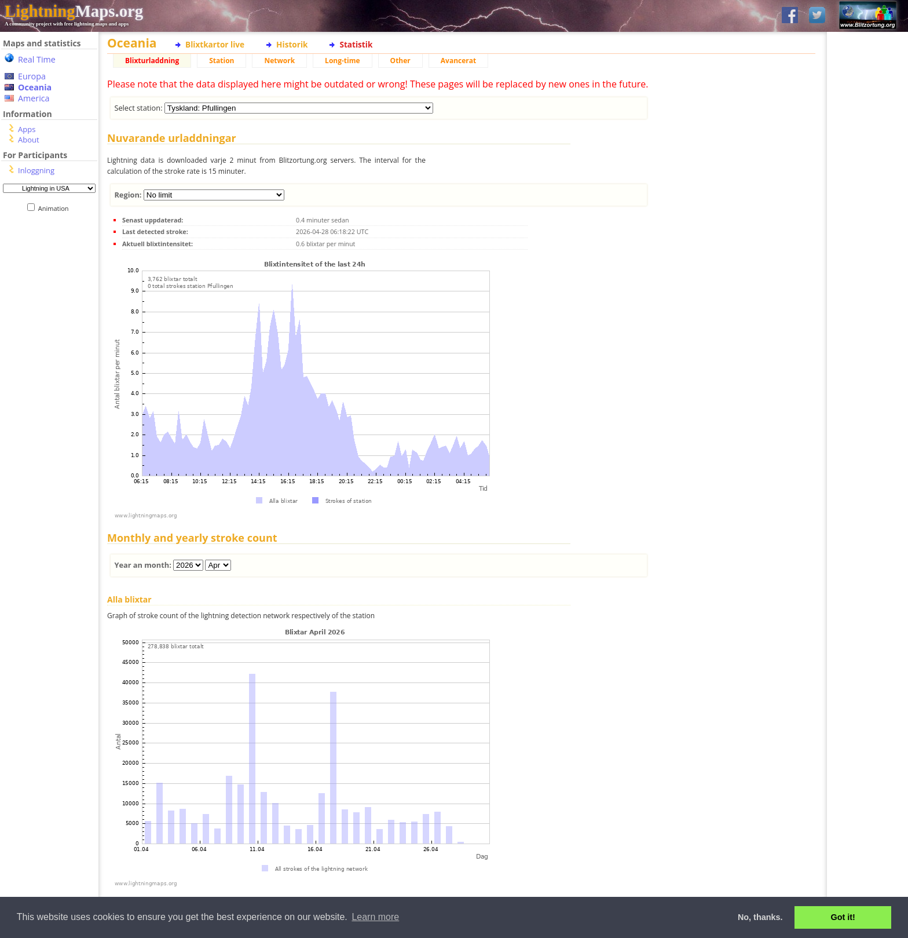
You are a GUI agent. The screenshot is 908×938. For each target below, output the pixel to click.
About (28, 139)
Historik (291, 44)
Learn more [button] (375, 917)
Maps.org (74, 11)
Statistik (355, 44)
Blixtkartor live (214, 44)
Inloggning (36, 170)
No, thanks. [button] (760, 917)
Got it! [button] (843, 917)
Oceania (35, 87)
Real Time (37, 59)
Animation (56, 208)
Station (221, 60)
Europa (32, 76)
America (34, 98)
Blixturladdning (152, 60)
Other (400, 60)
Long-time (342, 60)
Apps (26, 129)
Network (279, 60)
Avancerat (458, 60)
